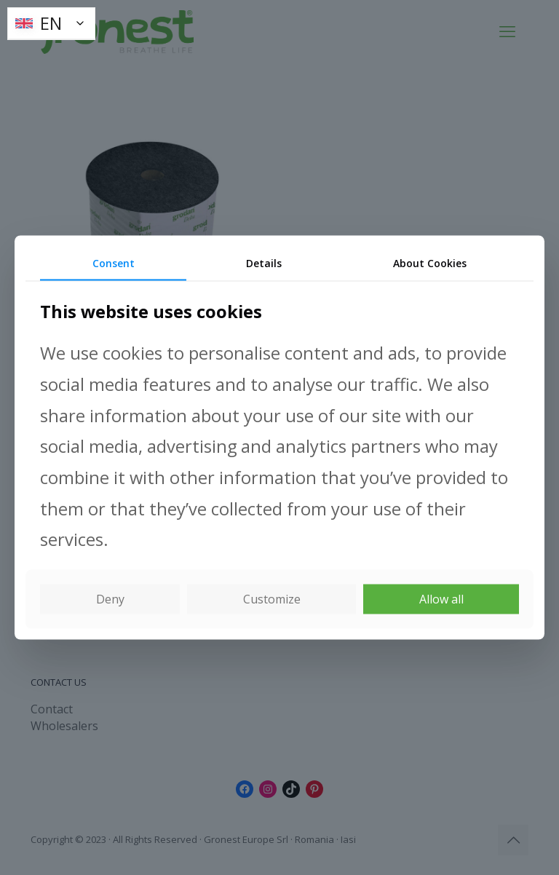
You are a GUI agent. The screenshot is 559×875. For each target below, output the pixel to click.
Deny (110, 598)
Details (264, 263)
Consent (113, 263)
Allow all (441, 598)
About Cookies (430, 263)
